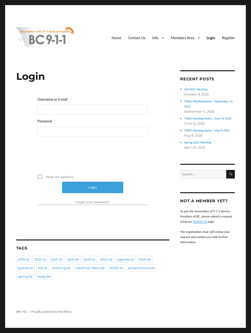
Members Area (182, 38)
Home (116, 38)
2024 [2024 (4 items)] (106, 259)
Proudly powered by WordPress (51, 311)
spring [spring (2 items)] (25, 276)
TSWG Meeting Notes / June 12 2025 (207, 118)
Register (228, 38)
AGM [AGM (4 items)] (145, 259)
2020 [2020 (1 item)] (40, 259)
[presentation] (93, 156)
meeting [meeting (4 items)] (61, 268)
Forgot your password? (93, 202)
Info (155, 38)
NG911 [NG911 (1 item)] (116, 268)
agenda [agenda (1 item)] (125, 259)
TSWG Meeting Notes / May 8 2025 (207, 130)
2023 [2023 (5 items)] (89, 259)
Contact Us (136, 38)
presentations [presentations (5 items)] (141, 268)
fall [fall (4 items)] (42, 268)
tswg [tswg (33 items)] (44, 276)
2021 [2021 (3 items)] (56, 259)
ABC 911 (21, 311)
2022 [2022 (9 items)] (73, 259)
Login (211, 38)
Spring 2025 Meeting (197, 142)
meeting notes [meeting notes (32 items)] (90, 268)
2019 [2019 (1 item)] (23, 259)
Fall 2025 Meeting (195, 89)
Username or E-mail (54, 99)
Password (47, 121)
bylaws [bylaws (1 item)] (25, 268)
